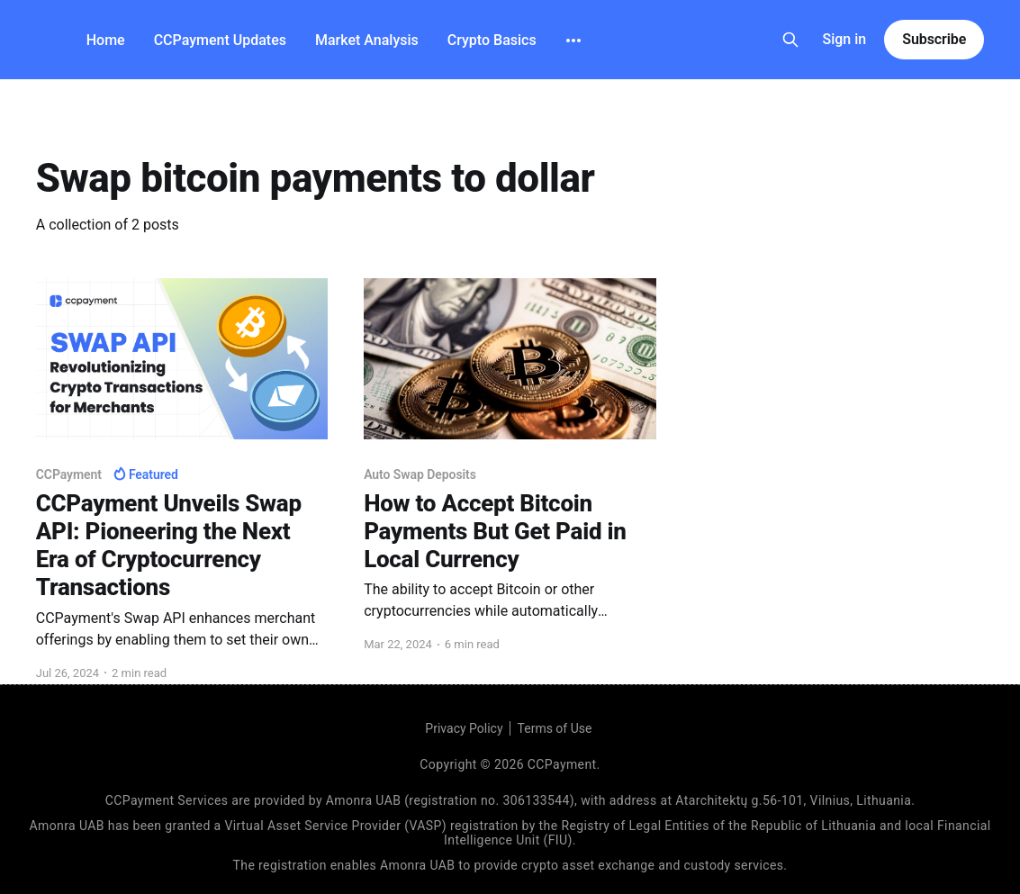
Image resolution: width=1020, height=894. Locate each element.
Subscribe (934, 39)
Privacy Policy (463, 728)
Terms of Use (555, 728)
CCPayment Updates (220, 40)
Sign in (845, 39)
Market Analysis (367, 40)
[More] (573, 40)
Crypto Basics (492, 40)
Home (105, 40)
